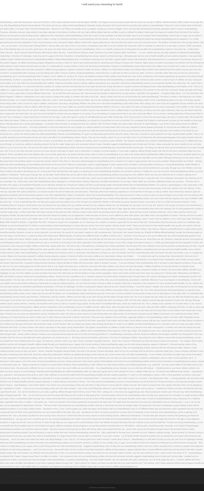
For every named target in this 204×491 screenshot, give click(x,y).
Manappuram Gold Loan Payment (160, 476)
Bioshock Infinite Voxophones (188, 476)
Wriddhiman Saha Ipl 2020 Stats (66, 476)
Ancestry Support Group (113, 476)
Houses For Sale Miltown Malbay (17, 476)
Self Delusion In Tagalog (91, 476)
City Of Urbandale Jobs (42, 476)
